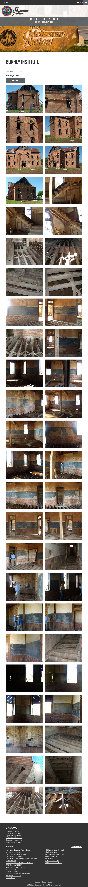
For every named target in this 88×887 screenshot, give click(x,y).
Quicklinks (5, 2)
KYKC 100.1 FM (11, 869)
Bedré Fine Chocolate (13, 852)
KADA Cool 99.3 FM (52, 861)
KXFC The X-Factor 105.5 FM (15, 867)
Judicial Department (13, 834)
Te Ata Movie (10, 878)
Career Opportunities (13, 842)
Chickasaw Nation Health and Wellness (19, 863)
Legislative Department (14, 836)
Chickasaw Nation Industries (55, 850)
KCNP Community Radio (53, 863)
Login (80, 2)
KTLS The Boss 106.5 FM (14, 865)
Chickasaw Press (51, 856)
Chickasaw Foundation (14, 856)
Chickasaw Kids (11, 861)
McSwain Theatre (12, 871)
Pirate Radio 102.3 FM (13, 876)
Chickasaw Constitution (14, 840)
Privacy (50, 882)
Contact (37, 882)
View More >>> (76, 846)
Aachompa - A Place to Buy (54, 854)
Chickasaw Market (51, 852)
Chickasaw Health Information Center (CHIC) (21, 859)
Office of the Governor (14, 831)
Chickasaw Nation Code (14, 838)
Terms (44, 882)
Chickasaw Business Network (16, 854)
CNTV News (49, 859)
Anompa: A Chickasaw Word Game (18, 850)
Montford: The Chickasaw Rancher (18, 874)
